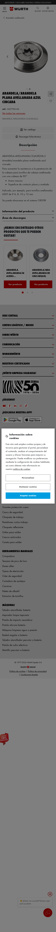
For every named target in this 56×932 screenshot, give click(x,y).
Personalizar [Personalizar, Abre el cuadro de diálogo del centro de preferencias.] (28, 477)
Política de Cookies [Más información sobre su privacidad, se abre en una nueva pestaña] (21, 469)
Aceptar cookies (28, 495)
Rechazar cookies (28, 486)
